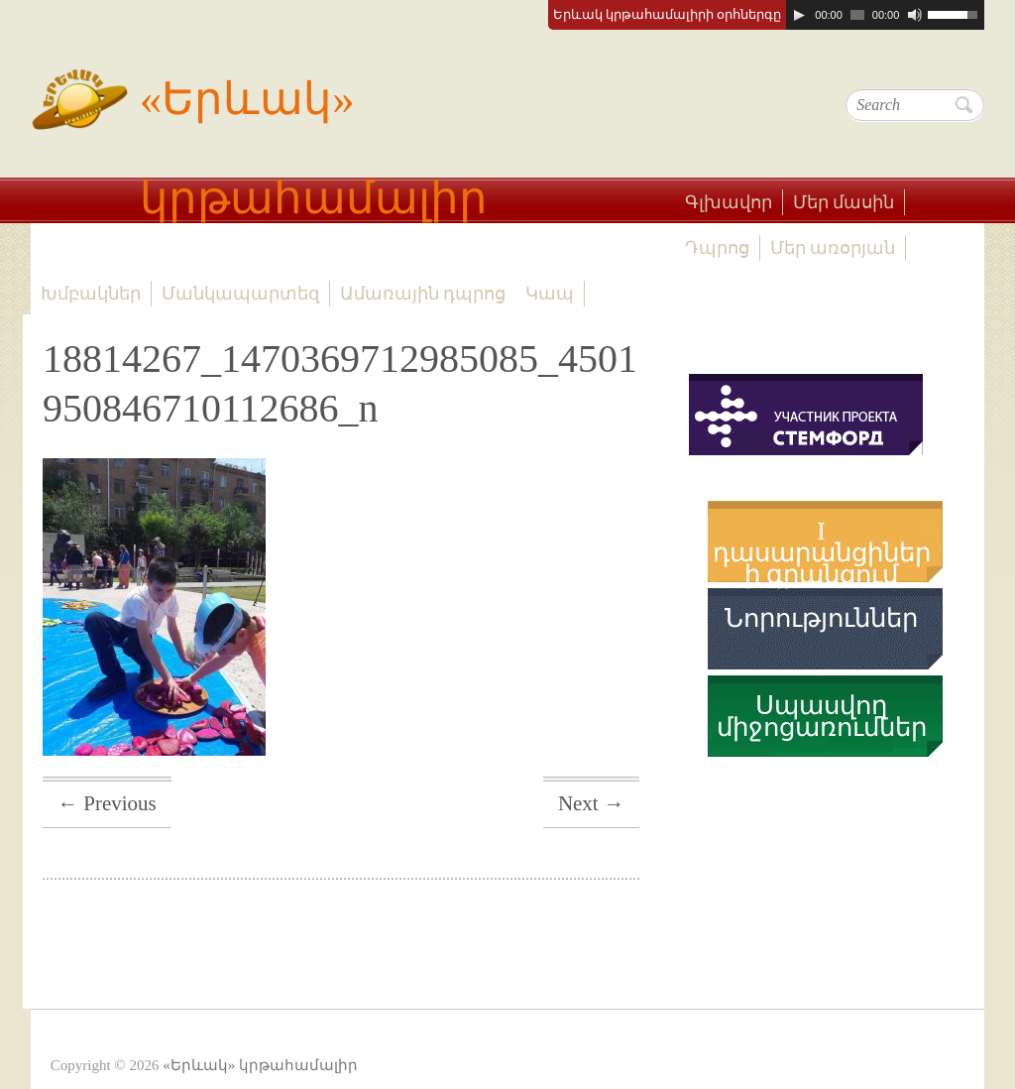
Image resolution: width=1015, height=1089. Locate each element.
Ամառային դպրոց (423, 293)
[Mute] (915, 15)
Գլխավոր (728, 202)
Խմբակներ (91, 293)
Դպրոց (717, 248)
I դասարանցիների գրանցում (822, 553)
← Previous (107, 803)
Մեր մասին (844, 202)
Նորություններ (821, 619)
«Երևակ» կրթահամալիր (259, 136)
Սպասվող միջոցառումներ (822, 717)
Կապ (549, 293)
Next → (591, 803)
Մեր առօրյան (833, 248)
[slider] (857, 15)
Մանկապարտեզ (240, 293)
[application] (885, 15)
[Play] (799, 15)
